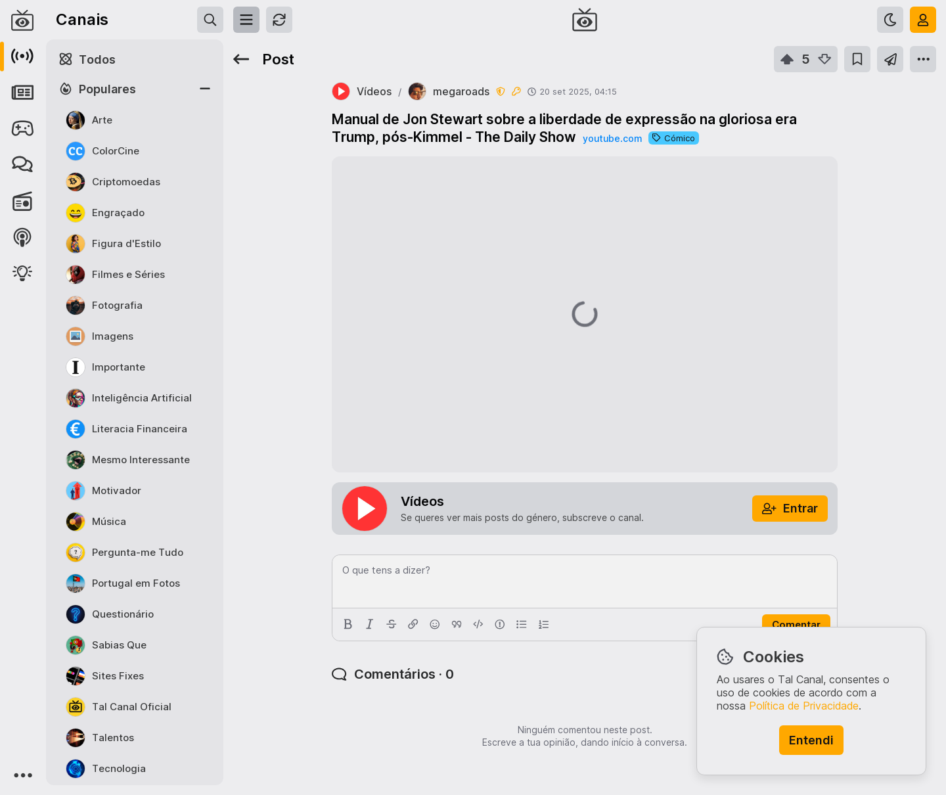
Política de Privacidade (804, 705)
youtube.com (612, 138)
